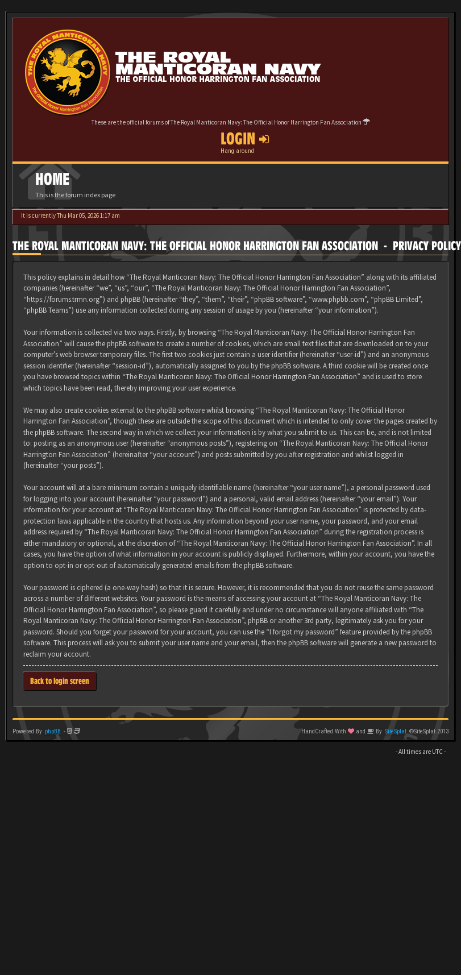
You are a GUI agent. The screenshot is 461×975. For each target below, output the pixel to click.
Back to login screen (59, 681)
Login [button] (245, 138)
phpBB (53, 731)
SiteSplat (395, 731)
